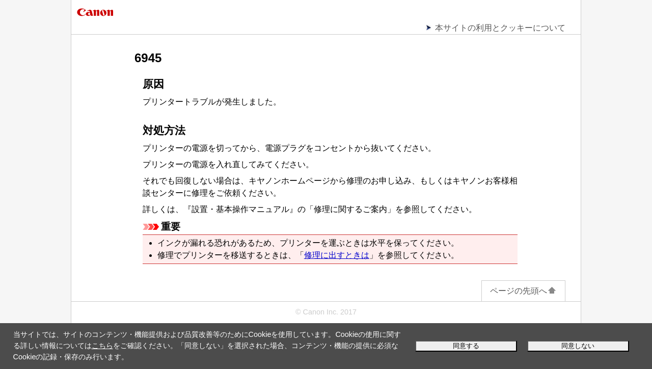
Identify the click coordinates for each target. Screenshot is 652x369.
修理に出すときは (336, 255)
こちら (102, 345)
